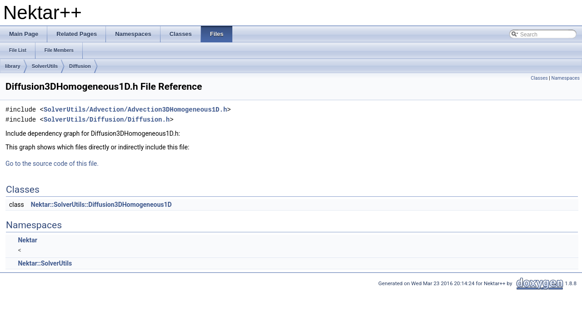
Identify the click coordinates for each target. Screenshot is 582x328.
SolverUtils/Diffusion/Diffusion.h (107, 119)
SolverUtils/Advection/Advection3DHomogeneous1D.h (135, 109)
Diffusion (80, 66)
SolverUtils (45, 66)
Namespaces (566, 78)
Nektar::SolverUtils (45, 263)
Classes (539, 78)
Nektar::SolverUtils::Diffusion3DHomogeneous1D (101, 204)
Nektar (27, 240)
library (12, 66)
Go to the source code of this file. (52, 163)
